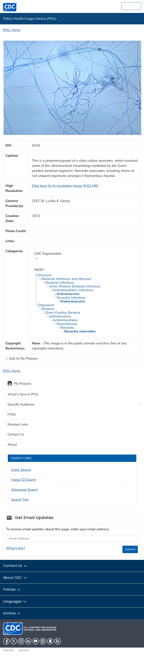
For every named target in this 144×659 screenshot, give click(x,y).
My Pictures (19, 384)
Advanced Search (24, 489)
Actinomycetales (65, 320)
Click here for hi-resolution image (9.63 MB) (65, 185)
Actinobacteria (60, 316)
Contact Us (16, 434)
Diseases (45, 275)
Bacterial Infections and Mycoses (66, 279)
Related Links (18, 424)
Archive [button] (12, 613)
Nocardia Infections (71, 297)
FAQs (12, 414)
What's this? (15, 548)
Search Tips (20, 499)
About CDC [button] (15, 577)
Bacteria (48, 309)
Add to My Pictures (23, 358)
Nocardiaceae (67, 324)
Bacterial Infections (59, 282)
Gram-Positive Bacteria (62, 312)
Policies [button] (12, 589)
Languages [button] (15, 601)
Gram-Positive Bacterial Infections (74, 286)
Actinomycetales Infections (73, 290)
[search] (131, 6)
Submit (130, 549)
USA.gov (23, 650)
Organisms (46, 305)
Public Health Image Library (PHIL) (29, 18)
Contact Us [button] (15, 565)
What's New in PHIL (23, 394)
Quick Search (21, 470)
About (12, 444)
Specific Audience (21, 404)
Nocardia (67, 327)
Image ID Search (23, 479)
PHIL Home (11, 30)
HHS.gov (8, 650)
